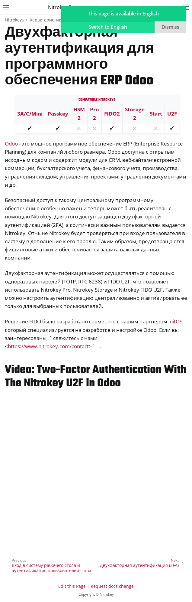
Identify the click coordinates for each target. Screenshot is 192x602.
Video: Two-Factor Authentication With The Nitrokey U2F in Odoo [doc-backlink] (95, 377)
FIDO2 (112, 113)
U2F (172, 113)
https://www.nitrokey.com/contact (48, 346)
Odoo (11, 143)
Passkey (58, 113)
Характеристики (47, 20)
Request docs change (112, 586)
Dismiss (170, 27)
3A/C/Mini (30, 113)
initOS (175, 321)
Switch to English (107, 27)
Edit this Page (72, 586)
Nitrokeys (14, 20)
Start (156, 113)
